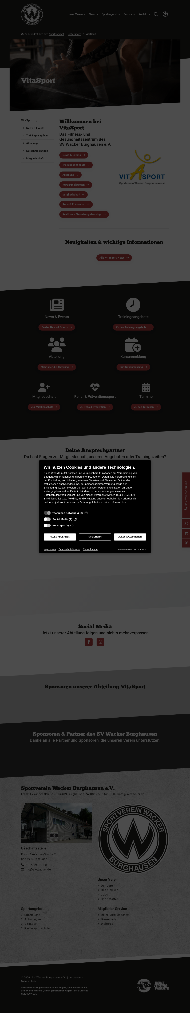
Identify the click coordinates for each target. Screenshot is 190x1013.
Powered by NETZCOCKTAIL (131, 549)
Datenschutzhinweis (69, 549)
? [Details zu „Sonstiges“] (72, 525)
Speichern (95, 536)
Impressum (50, 549)
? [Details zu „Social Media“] (75, 519)
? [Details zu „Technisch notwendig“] (85, 513)
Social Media (60, 519)
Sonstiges (58, 525)
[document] (95, 486)
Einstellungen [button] (90, 549)
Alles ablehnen (60, 536)
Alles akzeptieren (130, 536)
